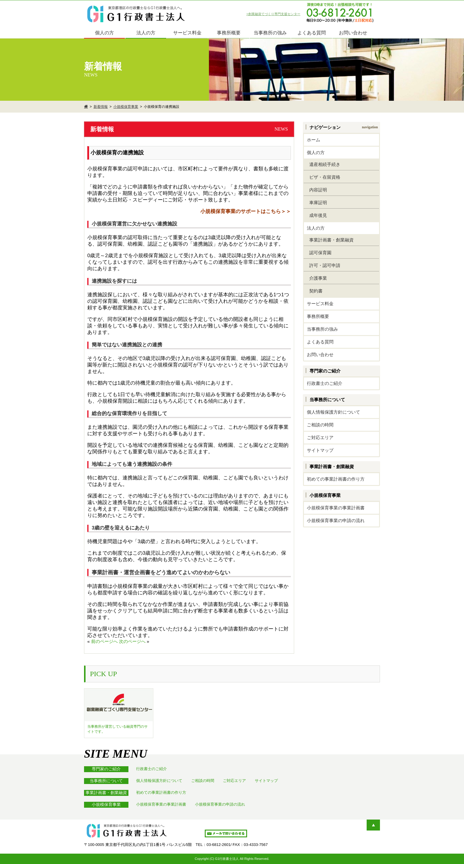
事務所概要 (229, 32)
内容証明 (317, 189)
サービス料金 (187, 32)
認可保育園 (319, 252)
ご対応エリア (320, 437)
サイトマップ (320, 450)
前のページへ (104, 641)
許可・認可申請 (323, 265)
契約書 (315, 290)
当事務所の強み (270, 32)
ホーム (313, 139)
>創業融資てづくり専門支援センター (273, 14)
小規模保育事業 (125, 107)
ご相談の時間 (320, 424)
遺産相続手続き (323, 164)
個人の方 (104, 32)
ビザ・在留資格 (323, 177)
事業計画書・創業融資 (330, 239)
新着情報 (101, 107)
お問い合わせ (353, 32)
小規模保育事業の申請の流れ (336, 520)
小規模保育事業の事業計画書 (336, 507)
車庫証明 (317, 202)
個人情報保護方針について (333, 412)
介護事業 (317, 278)
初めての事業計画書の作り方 (336, 478)
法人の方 (145, 32)
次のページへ (132, 641)
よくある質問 (311, 32)
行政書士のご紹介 (324, 383)
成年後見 (317, 215)
